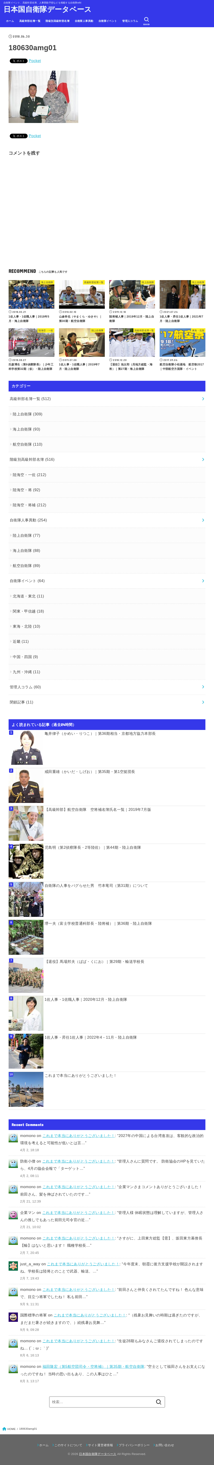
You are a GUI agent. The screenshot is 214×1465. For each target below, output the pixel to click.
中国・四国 (25, 657)
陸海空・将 (26, 490)
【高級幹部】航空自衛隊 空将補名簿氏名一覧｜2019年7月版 (98, 809)
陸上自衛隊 (28, 414)
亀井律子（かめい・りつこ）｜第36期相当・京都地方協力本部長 (100, 733)
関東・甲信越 (28, 611)
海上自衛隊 (26, 429)
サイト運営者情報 (100, 1445)
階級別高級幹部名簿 (57, 21)
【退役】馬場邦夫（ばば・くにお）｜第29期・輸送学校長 (94, 961)
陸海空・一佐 (29, 475)
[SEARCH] (146, 21)
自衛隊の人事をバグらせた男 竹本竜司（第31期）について (96, 885)
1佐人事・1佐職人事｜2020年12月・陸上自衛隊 (86, 999)
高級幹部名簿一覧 (29, 21)
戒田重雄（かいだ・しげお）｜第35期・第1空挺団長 (90, 771)
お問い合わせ (164, 1445)
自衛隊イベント (108, 21)
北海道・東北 (28, 596)
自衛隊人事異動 (84, 21)
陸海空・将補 (29, 505)
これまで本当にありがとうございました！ (81, 1075)
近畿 (21, 641)
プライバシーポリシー (134, 1445)
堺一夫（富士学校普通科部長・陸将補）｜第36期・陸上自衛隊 (98, 923)
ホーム (10, 21)
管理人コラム (130, 21)
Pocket (35, 61)
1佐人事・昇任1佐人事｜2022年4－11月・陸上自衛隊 (91, 1037)
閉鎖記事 (21, 702)
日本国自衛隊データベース (47, 9)
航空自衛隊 (28, 444)
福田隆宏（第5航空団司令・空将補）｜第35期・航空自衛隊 (94, 1366)
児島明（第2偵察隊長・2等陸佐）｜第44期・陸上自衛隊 (93, 847)
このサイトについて (68, 1445)
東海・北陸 (26, 626)
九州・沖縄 (26, 672)
